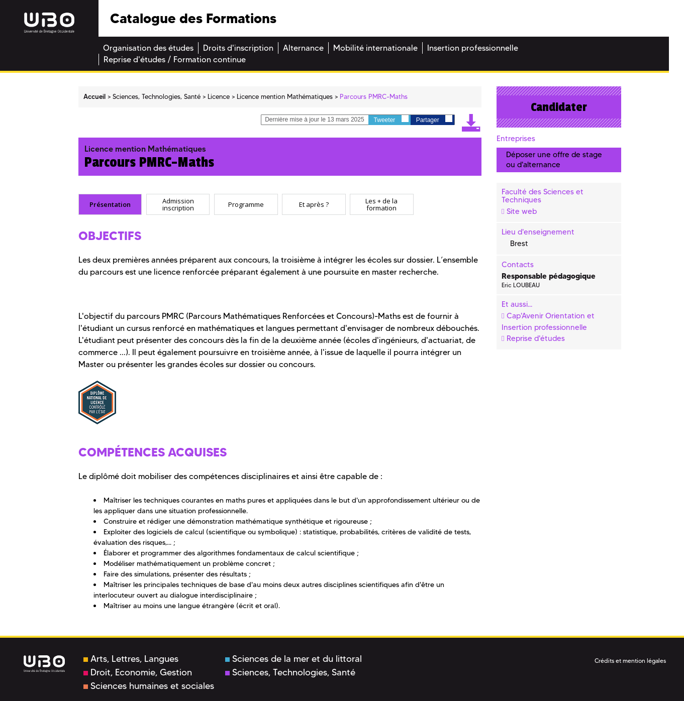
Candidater (559, 106)
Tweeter (391, 119)
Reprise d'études (536, 338)
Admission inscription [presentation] (178, 204)
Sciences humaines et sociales (148, 685)
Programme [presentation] (246, 203)
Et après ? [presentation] (314, 203)
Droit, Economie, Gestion (137, 672)
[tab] (110, 204)
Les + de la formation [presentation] (381, 204)
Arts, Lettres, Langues (130, 658)
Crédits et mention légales (630, 660)
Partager (434, 119)
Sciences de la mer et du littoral (293, 658)
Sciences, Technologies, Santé (290, 672)
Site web (522, 211)
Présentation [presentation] (110, 203)
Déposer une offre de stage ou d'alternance (554, 159)
